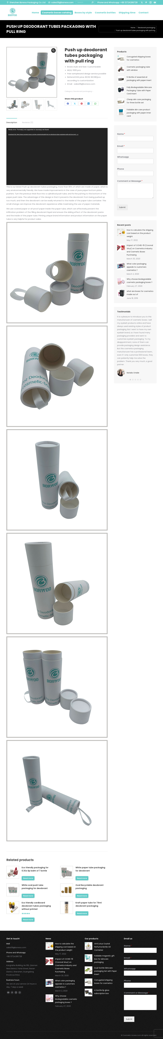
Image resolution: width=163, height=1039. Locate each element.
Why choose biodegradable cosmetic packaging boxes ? (139, 281)
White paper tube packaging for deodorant (90, 869)
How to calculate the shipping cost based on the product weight (140, 233)
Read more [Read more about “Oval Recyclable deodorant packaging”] (82, 896)
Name (121, 134)
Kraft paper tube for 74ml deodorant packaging (89, 904)
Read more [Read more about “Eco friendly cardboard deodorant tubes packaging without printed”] (28, 919)
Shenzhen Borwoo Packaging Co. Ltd (25, 2)
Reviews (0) (27, 122)
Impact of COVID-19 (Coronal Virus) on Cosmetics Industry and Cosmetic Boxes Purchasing (140, 250)
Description (11, 122)
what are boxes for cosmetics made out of (140, 293)
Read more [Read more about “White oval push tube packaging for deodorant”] (28, 896)
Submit (122, 207)
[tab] (11, 121)
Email (121, 146)
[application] (57, 156)
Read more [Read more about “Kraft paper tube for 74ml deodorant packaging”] (82, 913)
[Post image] (121, 232)
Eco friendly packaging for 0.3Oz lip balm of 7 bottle (35, 869)
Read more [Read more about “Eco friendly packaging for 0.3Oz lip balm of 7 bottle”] (28, 878)
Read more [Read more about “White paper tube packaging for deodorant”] (82, 878)
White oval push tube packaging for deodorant (35, 887)
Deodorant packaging (82, 91)
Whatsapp (123, 157)
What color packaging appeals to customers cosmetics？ (136, 267)
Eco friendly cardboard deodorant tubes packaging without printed (36, 905)
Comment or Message (129, 181)
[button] (130, 379)
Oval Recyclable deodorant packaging (90, 887)
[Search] (85, 2)
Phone (120, 169)
